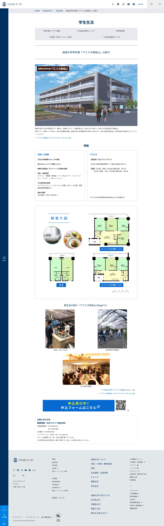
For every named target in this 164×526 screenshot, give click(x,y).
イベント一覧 (134, 465)
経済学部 (54, 462)
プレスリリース (135, 471)
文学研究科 (55, 485)
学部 (53, 459)
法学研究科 (55, 488)
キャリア (94, 477)
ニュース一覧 (134, 468)
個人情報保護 (45, 517)
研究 (93, 468)
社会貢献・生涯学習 (99, 472)
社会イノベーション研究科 (60, 491)
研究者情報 (133, 496)
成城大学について (98, 459)
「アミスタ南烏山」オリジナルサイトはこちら (54, 138)
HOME (37, 10)
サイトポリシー (31, 517)
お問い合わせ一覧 (19, 487)
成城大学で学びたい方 (100, 495)
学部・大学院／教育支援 (101, 463)
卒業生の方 (95, 504)
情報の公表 (133, 477)
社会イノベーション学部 (59, 471)
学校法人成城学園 (136, 505)
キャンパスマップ (19, 481)
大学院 (54, 478)
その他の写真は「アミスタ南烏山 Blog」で (118, 390)
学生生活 (59, 10)
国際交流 (94, 481)
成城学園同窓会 (135, 502)
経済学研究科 (56, 482)
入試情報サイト (135, 459)
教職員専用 (133, 508)
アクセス (16, 484)
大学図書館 (133, 493)
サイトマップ (17, 517)
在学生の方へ (48, 10)
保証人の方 (95, 508)
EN (160, 4)
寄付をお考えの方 (98, 513)
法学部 (54, 468)
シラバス (133, 490)
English (132, 499)
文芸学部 (54, 465)
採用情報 (133, 480)
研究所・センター (58, 497)
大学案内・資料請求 (136, 462)
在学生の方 (95, 499)
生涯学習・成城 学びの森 (138, 474)
